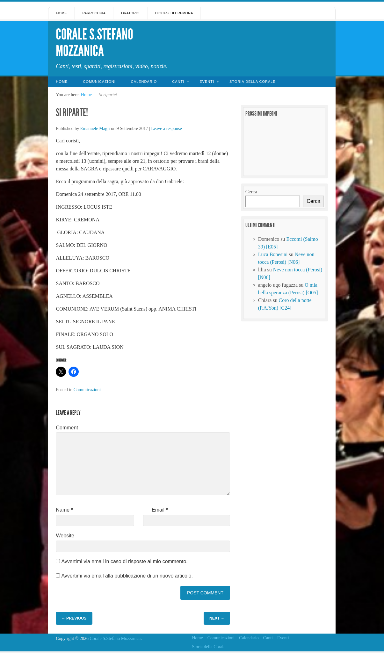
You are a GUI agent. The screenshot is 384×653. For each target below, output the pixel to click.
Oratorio (130, 13)
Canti (178, 81)
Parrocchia (93, 13)
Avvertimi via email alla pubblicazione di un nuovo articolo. (126, 575)
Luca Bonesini (273, 254)
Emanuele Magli (95, 128)
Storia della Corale (252, 81)
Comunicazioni (99, 81)
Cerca (251, 191)
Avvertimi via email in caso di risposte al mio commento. (124, 561)
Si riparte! (73, 112)
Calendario (144, 81)
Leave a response (166, 128)
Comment (67, 427)
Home (61, 13)
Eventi (206, 81)
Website (65, 535)
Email (160, 510)
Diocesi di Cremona (174, 13)
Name (64, 510)
